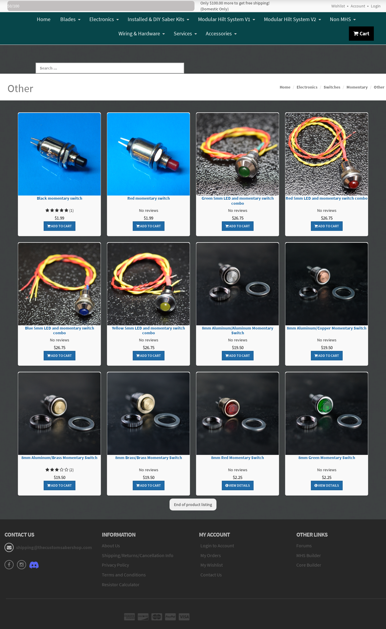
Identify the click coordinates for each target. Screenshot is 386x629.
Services (185, 33)
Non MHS (343, 19)
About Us (111, 545)
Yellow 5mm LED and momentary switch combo (148, 331)
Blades (70, 19)
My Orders (210, 555)
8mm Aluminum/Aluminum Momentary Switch (237, 331)
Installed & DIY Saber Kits (158, 19)
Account (358, 6)
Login (376, 6)
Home (43, 19)
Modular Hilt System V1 (226, 19)
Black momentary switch (59, 198)
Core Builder (308, 565)
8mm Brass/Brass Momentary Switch (148, 457)
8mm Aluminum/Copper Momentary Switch (326, 328)
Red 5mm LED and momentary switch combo (327, 198)
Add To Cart (59, 226)
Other (379, 87)
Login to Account (217, 545)
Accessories (221, 33)
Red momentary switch (148, 198)
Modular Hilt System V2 (292, 19)
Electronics (104, 19)
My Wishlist (211, 565)
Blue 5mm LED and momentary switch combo (59, 331)
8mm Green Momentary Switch (326, 457)
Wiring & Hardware (141, 33)
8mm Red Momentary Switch (237, 457)
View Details (237, 485)
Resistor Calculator (121, 584)
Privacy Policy (115, 565)
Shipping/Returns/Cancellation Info (137, 555)
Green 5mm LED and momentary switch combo (238, 201)
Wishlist (338, 6)
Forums (304, 545)
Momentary (357, 87)
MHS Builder (308, 555)
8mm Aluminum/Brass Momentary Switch (59, 457)
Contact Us (211, 575)
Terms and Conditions (124, 575)
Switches (332, 87)
